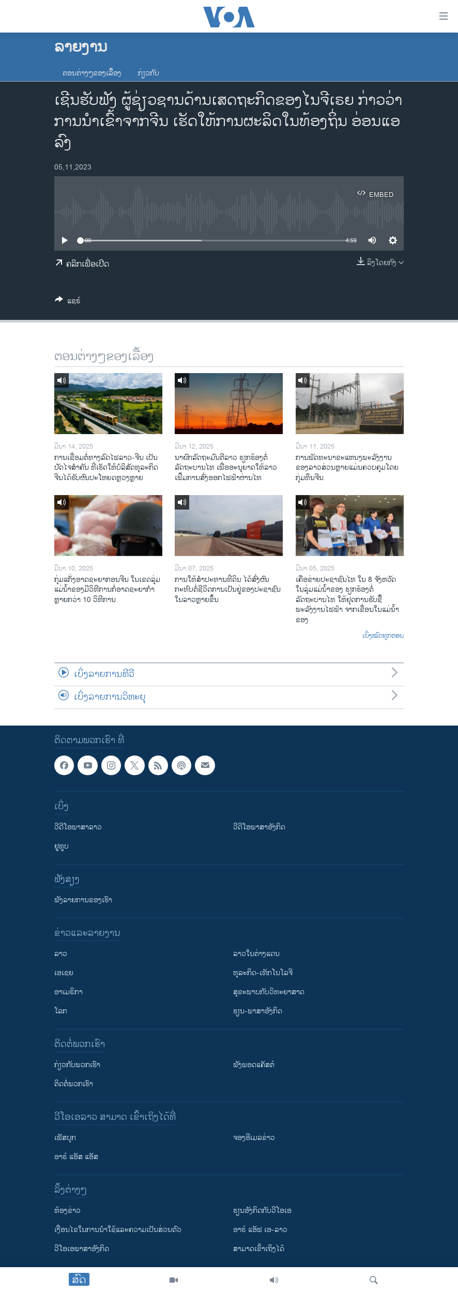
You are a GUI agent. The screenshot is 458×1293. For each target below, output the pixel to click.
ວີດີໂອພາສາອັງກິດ (259, 827)
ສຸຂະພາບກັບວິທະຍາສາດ (268, 992)
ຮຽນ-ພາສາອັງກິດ (257, 1011)
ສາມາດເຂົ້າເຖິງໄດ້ (258, 1248)
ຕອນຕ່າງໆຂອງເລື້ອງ (92, 73)
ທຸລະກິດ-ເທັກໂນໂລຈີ (263, 972)
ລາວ (60, 953)
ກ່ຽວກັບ (148, 73)
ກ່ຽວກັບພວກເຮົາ (77, 1064)
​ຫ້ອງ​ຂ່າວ (67, 1210)
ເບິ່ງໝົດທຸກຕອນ (383, 636)
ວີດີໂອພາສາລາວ (78, 827)
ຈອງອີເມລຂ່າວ (254, 1137)
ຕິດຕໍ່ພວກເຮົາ (73, 1084)
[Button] (68, 302)
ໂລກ (60, 1011)
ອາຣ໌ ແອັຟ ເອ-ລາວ (260, 1229)
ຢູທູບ (61, 846)
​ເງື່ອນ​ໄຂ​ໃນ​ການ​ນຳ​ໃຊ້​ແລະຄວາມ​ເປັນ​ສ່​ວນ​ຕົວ (117, 1229)
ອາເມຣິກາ (68, 992)
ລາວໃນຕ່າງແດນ (256, 953)
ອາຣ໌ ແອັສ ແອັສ (76, 1156)
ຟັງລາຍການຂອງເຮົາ (83, 900)
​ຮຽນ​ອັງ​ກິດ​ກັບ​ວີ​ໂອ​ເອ (262, 1210)
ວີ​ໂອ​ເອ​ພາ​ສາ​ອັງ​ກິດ (81, 1248)
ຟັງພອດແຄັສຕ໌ (253, 1064)
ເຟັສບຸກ (65, 1137)
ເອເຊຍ (63, 972)
